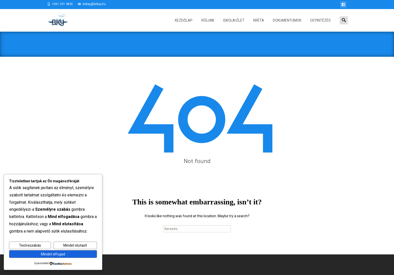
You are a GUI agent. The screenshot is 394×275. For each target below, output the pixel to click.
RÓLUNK (207, 25)
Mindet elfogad (53, 254)
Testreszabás (30, 245)
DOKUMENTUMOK (287, 25)
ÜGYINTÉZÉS (320, 25)
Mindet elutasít (75, 245)
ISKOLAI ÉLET (234, 25)
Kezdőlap (183, 25)
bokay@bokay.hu (94, 4)
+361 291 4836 (62, 4)
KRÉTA (258, 25)
